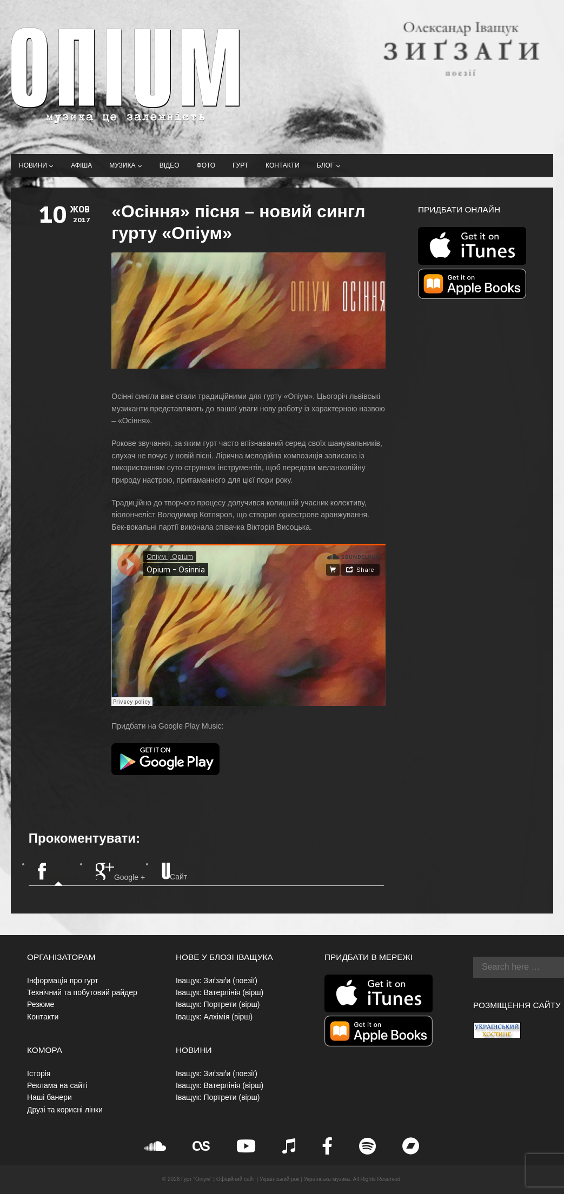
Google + (120, 872)
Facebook (58, 872)
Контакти (283, 165)
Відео (170, 165)
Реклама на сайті (57, 1085)
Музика (125, 165)
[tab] (58, 872)
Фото (206, 165)
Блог (329, 165)
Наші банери (49, 1097)
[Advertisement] (477, 486)
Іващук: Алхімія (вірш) (214, 1016)
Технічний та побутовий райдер (82, 992)
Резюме (40, 1004)
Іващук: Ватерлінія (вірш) (219, 992)
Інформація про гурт (62, 980)
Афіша (81, 165)
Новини (36, 165)
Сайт (174, 872)
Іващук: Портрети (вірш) (218, 1004)
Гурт (240, 165)
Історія (38, 1073)
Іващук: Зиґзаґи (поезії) (216, 980)
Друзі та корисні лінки (65, 1109)
